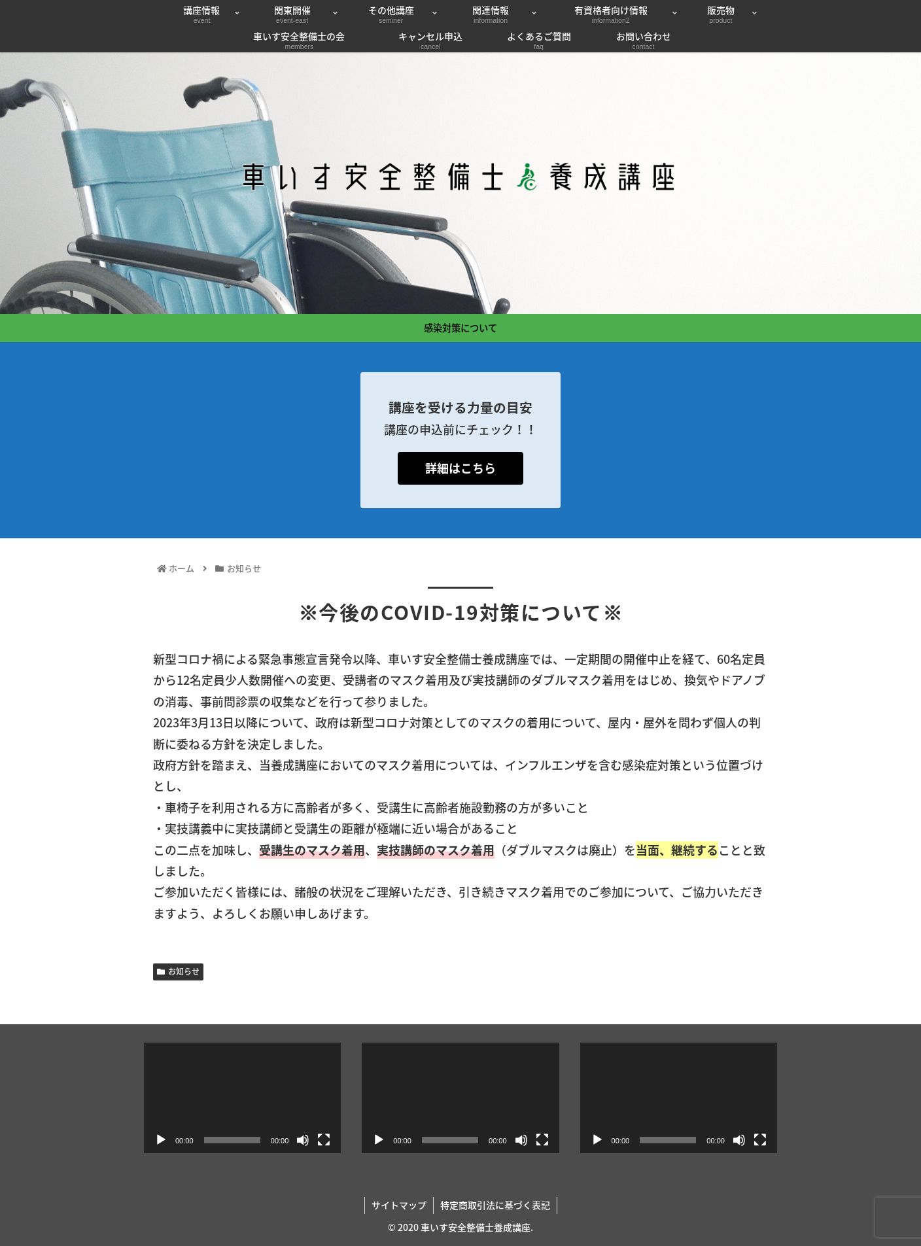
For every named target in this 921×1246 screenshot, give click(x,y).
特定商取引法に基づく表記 (495, 1204)
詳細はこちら (460, 468)
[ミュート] (302, 1140)
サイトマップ (399, 1204)
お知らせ (178, 971)
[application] (242, 1098)
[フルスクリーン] (323, 1140)
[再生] (160, 1140)
